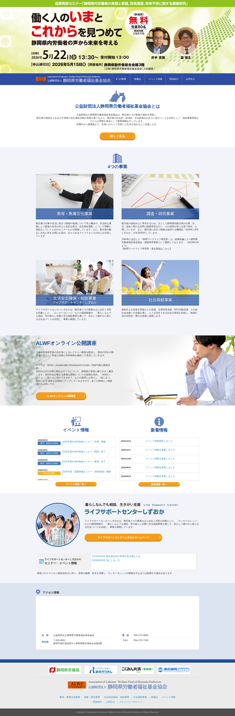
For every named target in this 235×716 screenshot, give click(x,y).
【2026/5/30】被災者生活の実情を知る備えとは (115, 556)
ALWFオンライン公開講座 (61, 396)
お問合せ (190, 79)
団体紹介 (174, 79)
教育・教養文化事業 (70, 697)
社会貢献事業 (140, 697)
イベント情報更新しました (159, 441)
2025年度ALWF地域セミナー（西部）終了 (84, 451)
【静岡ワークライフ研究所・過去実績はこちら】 (147, 248)
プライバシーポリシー (130, 702)
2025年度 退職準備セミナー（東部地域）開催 (86, 471)
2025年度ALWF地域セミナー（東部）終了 (84, 461)
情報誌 (137, 79)
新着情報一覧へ (159, 484)
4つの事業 (121, 79)
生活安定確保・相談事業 (116, 697)
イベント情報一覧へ (76, 484)
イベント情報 (155, 79)
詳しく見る (117, 136)
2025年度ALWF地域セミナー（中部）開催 (84, 441)
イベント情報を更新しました (160, 449)
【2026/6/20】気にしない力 (105, 560)
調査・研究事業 (92, 697)
